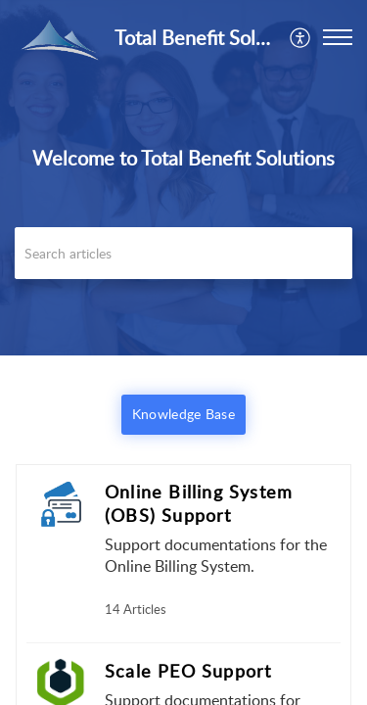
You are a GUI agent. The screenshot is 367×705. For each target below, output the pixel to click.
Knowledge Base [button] (183, 413)
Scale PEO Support (188, 670)
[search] (183, 253)
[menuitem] (301, 37)
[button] (301, 37)
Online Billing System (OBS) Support (199, 503)
